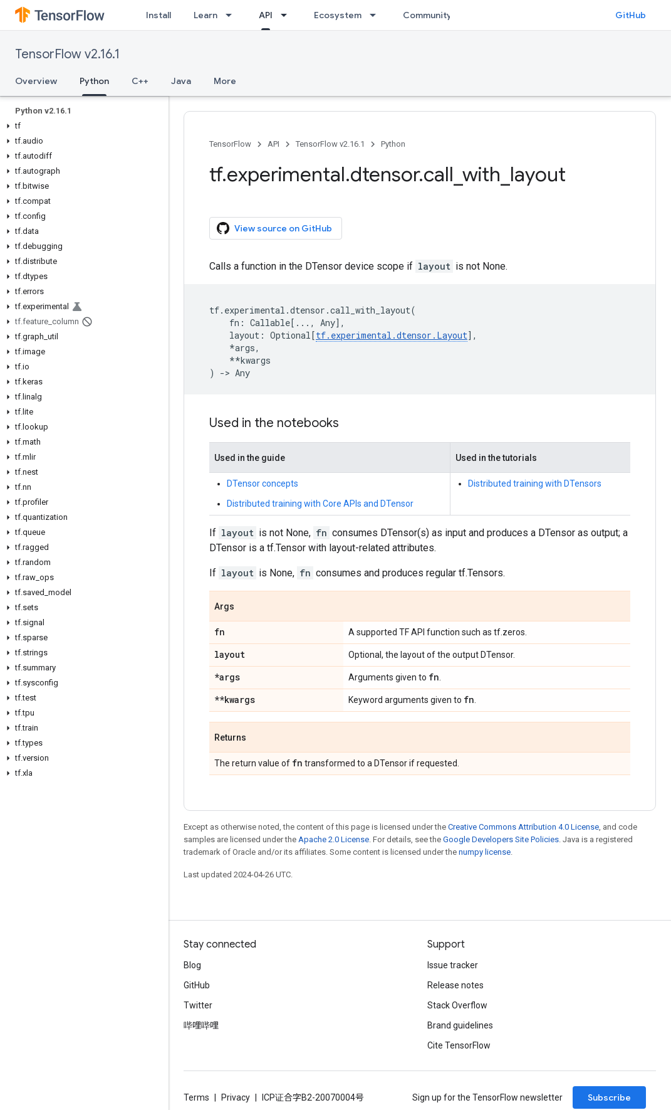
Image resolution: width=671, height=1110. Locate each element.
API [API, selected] (266, 15)
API (273, 144)
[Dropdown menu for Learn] (232, 15)
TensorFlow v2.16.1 (67, 54)
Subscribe (609, 1097)
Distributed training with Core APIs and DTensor (320, 504)
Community (427, 15)
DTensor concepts (262, 483)
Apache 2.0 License (333, 839)
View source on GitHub (274, 228)
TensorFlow (230, 144)
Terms (196, 1097)
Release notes (455, 985)
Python (393, 144)
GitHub (630, 15)
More (225, 81)
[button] (82, 126)
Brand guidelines (460, 1025)
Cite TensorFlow (459, 1045)
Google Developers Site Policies (501, 839)
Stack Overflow (457, 1005)
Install (158, 15)
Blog (192, 965)
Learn (205, 15)
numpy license (485, 852)
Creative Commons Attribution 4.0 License (523, 827)
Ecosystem (338, 15)
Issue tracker (452, 965)
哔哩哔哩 (201, 1025)
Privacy (235, 1097)
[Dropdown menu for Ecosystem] (377, 15)
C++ (140, 81)
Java (181, 81)
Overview (36, 81)
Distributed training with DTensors (534, 483)
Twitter (198, 1005)
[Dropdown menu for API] (288, 15)
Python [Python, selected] (94, 81)
